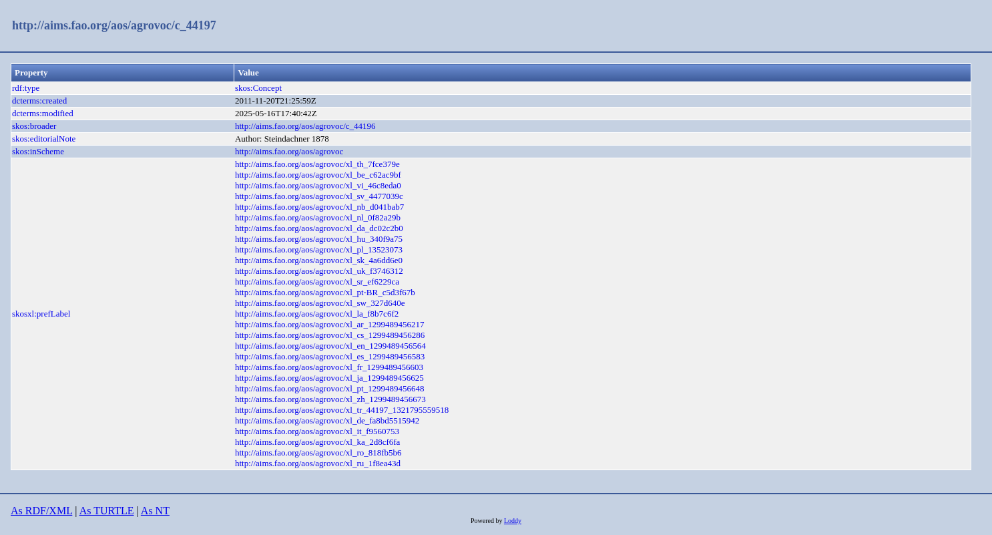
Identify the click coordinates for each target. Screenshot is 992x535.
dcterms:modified (42, 113)
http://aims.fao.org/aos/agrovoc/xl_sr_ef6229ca (317, 282)
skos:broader (34, 126)
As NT (155, 510)
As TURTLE (106, 510)
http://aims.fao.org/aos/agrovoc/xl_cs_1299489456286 (330, 335)
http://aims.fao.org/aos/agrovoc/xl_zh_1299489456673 (330, 399)
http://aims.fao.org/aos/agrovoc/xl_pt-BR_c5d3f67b (325, 292)
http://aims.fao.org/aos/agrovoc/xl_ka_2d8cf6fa (317, 442)
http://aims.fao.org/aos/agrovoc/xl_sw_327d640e (320, 303)
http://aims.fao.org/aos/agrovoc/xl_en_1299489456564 (330, 346)
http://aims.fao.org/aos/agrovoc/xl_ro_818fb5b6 (318, 453)
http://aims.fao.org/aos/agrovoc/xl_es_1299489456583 (330, 356)
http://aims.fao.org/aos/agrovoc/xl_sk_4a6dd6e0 (319, 260)
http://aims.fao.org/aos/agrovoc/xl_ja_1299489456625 (329, 378)
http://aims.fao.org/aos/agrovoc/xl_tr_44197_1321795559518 (342, 410)
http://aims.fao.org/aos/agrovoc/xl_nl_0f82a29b (318, 217)
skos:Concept (258, 88)
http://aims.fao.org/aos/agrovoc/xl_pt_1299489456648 (330, 388)
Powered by (487, 520)
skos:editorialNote (43, 139)
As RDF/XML (41, 510)
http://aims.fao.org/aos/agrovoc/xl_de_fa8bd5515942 (327, 420)
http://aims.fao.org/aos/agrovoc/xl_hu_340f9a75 (319, 239)
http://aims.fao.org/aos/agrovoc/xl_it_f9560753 (317, 431)
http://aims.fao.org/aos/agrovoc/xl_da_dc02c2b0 (319, 228)
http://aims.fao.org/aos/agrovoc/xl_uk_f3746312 (319, 271)
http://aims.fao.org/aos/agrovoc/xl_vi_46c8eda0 (318, 185)
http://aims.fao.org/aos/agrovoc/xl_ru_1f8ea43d (318, 463)
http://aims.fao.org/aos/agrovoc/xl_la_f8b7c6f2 (317, 314)
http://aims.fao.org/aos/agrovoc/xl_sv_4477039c (319, 196)
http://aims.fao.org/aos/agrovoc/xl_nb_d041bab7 (319, 207)
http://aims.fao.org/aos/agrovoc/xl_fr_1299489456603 (329, 367)
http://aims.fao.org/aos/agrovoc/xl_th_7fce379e (317, 164)
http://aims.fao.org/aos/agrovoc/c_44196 (305, 126)
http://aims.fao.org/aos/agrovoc (289, 151)
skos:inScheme (38, 151)
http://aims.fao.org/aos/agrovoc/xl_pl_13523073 (319, 249)
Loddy (512, 520)
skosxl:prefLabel (41, 314)
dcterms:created (39, 101)
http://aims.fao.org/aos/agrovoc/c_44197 (114, 25)
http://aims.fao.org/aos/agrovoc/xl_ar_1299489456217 (330, 324)
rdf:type (25, 88)
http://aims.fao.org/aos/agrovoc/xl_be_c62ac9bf (318, 175)
